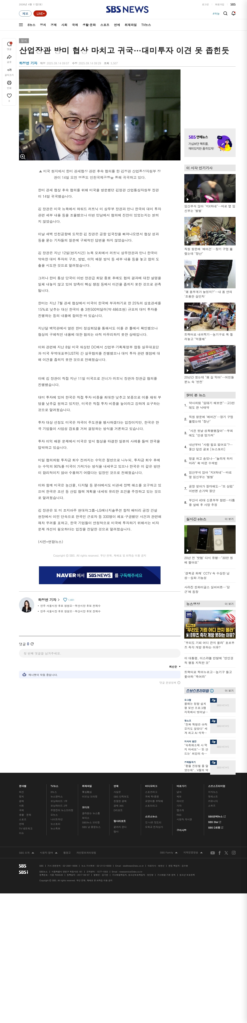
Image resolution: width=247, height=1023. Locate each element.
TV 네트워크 (25, 828)
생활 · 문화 (25, 815)
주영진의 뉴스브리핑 (62, 810)
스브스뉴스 (151, 815)
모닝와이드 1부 (59, 801)
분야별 (22, 785)
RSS (179, 815)
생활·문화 (89, 25)
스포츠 (104, 25)
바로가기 (181, 785)
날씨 (179, 792)
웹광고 (67, 852)
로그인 (205, 4)
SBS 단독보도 (121, 796)
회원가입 (219, 4)
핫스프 (187, 720)
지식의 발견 (190, 741)
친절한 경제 (120, 801)
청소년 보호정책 (187, 874)
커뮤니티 (213, 801)
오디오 (85, 806)
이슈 (21, 833)
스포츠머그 (151, 792)
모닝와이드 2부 (59, 805)
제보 (179, 796)
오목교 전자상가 (154, 827)
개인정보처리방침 (86, 852)
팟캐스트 (213, 796)
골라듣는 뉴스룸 (91, 813)
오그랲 (187, 699)
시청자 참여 (49, 853)
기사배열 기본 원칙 (166, 874)
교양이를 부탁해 (154, 801)
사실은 (117, 792)
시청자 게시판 (184, 819)
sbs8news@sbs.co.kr (133, 865)
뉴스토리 (55, 824)
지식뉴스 (213, 792)
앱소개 (180, 810)
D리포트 (118, 810)
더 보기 (228, 518)
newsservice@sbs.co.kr (130, 871)
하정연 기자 (48, 599)
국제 (75, 25)
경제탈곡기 (190, 762)
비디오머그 (151, 785)
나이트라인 (57, 819)
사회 (64, 25)
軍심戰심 (87, 792)
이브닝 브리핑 (89, 796)
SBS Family (169, 853)
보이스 (85, 818)
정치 (43, 25)
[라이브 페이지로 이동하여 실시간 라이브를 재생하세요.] (40, 13)
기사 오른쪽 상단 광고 (209, 94)
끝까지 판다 (120, 827)
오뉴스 (54, 815)
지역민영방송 (193, 853)
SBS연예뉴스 (217, 815)
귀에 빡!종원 (152, 796)
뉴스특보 (55, 828)
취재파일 (131, 25)
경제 (54, 25)
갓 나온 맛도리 (153, 822)
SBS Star (214, 821)
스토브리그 (151, 805)
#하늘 (216, 13)
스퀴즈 (211, 805)
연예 (117, 25)
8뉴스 (31, 25)
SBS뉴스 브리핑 (91, 822)
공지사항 (181, 830)
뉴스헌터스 (57, 796)
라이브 (180, 801)
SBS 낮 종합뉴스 (91, 827)
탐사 (116, 831)
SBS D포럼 (215, 827)
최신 (21, 792)
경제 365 (119, 805)
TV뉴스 (146, 25)
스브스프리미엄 (216, 785)
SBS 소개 (26, 853)
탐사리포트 (120, 820)
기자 (179, 805)
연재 (116, 785)
